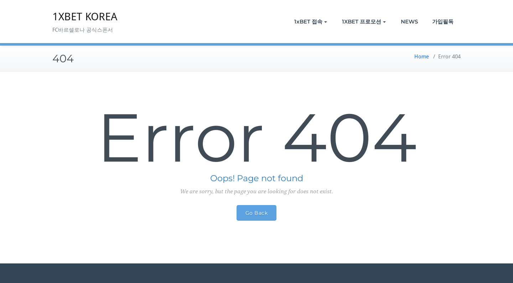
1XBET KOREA (84, 16)
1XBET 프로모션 (364, 21)
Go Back (256, 213)
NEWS (409, 21)
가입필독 (443, 21)
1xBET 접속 (310, 21)
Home (421, 56)
